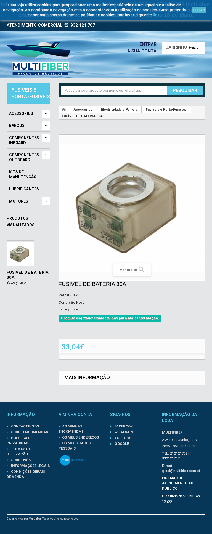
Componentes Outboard (24, 157)
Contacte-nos (24, 426)
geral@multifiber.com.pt (181, 471)
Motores (18, 201)
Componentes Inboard (24, 140)
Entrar (148, 44)
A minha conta (75, 414)
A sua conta (142, 51)
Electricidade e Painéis (119, 109)
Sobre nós (20, 460)
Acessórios (21, 113)
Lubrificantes (24, 189)
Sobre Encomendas (29, 432)
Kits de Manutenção (22, 174)
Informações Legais (30, 466)
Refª (62, 295)
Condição (67, 302)
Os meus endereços (80, 437)
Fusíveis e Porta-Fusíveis (166, 109)
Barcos (17, 125)
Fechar (199, 10)
